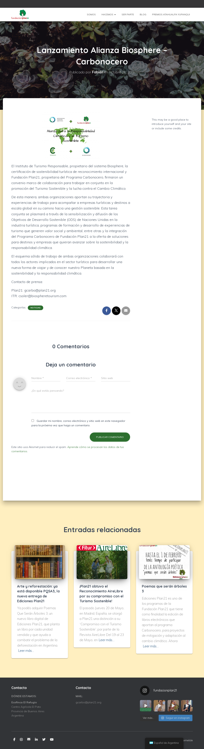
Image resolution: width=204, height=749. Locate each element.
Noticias (35, 307)
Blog (143, 14)
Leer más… (26, 651)
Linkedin (36, 739)
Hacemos (109, 14)
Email (28, 739)
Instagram (21, 739)
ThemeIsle (186, 740)
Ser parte (128, 14)
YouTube (51, 739)
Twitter (43, 739)
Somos (91, 14)
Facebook (14, 739)
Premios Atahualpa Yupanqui (171, 14)
